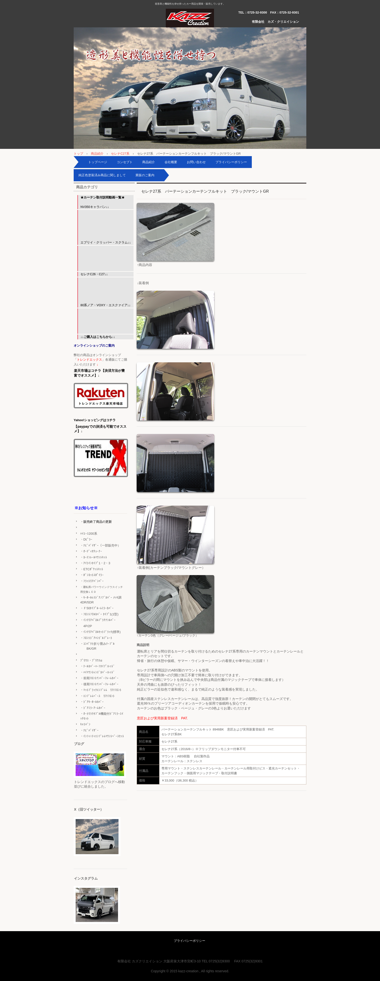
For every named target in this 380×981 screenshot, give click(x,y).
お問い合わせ (196, 162)
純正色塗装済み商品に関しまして (102, 175)
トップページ (97, 162)
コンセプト (125, 162)
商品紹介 (97, 153)
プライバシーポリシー (231, 162)
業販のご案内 (144, 175)
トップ (78, 153)
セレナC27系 (120, 153)
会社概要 (171, 162)
